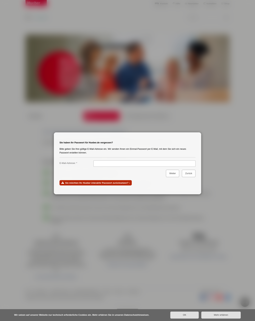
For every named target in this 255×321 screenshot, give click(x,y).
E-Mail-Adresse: (68, 163)
